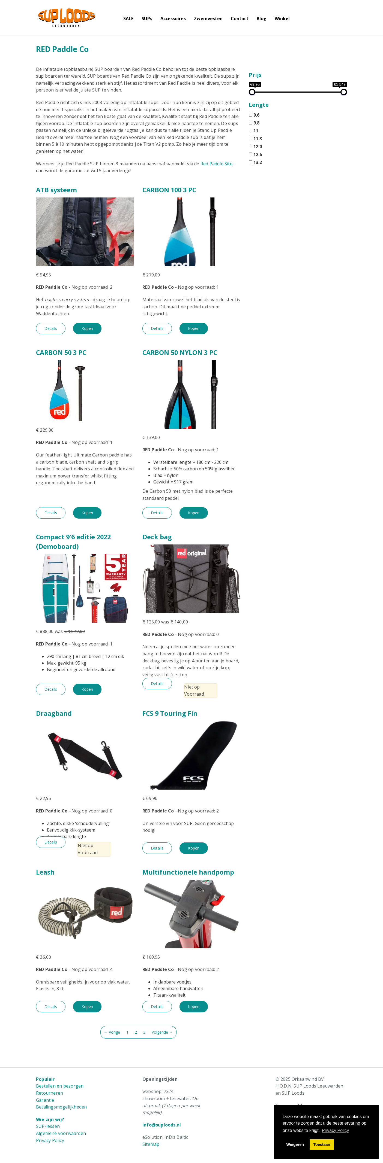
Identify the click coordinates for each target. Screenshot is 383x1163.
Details (50, 328)
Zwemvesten (208, 19)
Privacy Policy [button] (335, 1130)
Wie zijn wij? (50, 1119)
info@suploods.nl (161, 1125)
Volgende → (162, 1032)
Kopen (87, 328)
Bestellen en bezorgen (59, 1086)
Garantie (45, 1100)
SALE (128, 19)
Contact (240, 19)
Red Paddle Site (216, 164)
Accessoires (173, 19)
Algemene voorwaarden (61, 1133)
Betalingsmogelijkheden (61, 1107)
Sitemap (150, 1144)
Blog (262, 19)
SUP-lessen (48, 1126)
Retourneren (49, 1093)
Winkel (282, 19)
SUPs (147, 19)
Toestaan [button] (321, 1144)
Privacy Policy (50, 1140)
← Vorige (112, 1032)
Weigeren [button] (295, 1144)
